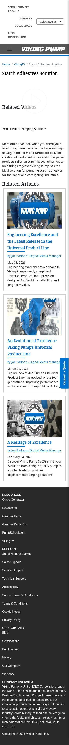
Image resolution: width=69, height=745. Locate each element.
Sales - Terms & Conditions (20, 595)
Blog (5, 632)
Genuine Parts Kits (14, 524)
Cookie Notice (11, 611)
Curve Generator (13, 499)
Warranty (8, 674)
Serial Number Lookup (18, 9)
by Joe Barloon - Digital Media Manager (34, 256)
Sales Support (11, 562)
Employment (10, 649)
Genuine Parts (11, 516)
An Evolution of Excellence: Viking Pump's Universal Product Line (32, 347)
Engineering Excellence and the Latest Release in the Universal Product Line (32, 241)
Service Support (12, 570)
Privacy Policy (11, 620)
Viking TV (25, 18)
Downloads (23, 26)
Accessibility (10, 586)
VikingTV (19, 64)
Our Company (11, 665)
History (6, 657)
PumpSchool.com (13, 532)
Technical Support (14, 578)
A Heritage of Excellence (29, 442)
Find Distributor (17, 35)
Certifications (10, 641)
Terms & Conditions (15, 603)
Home (6, 64)
